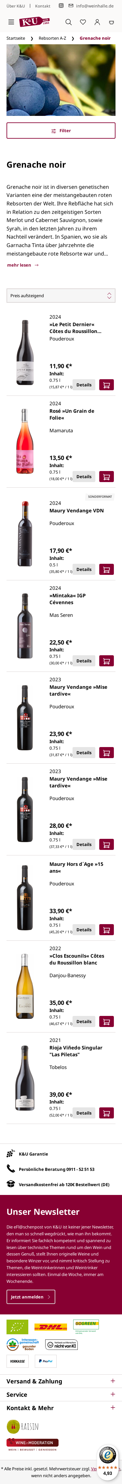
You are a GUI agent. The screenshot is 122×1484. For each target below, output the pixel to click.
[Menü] (11, 22)
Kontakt (42, 6)
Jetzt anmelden (31, 1297)
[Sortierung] (61, 295)
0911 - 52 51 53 (80, 1169)
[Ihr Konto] (97, 22)
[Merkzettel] (83, 22)
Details (83, 385)
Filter (61, 130)
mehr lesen (22, 265)
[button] (61, 1381)
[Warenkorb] (111, 22)
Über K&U (16, 6)
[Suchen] (68, 22)
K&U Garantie (33, 1154)
